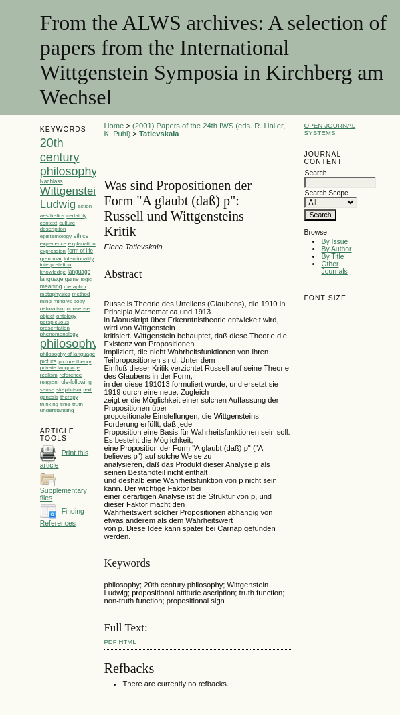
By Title (332, 256)
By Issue (334, 241)
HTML (127, 641)
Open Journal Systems (329, 129)
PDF (110, 641)
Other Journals (334, 267)
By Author (336, 249)
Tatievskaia (159, 134)
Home (114, 126)
